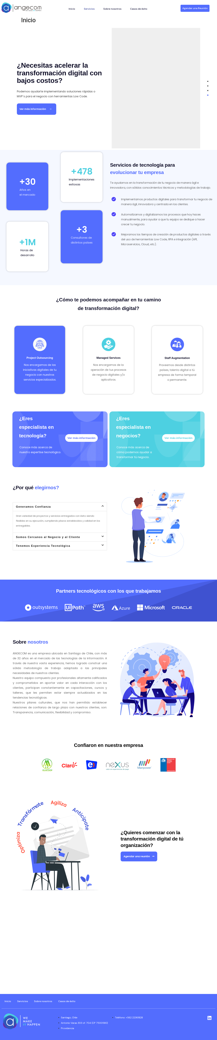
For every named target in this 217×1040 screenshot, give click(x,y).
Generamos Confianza (33, 506)
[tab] (207, 81)
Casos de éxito (138, 8)
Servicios (89, 8)
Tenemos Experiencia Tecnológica (43, 545)
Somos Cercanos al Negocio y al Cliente (48, 537)
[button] (60, 506)
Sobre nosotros (112, 8)
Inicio (72, 8)
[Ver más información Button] (36, 109)
